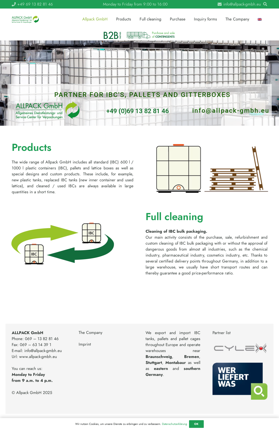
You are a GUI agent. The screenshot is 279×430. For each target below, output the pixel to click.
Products (31, 147)
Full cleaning (174, 216)
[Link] (25, 19)
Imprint (85, 344)
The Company (90, 332)
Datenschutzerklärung (174, 424)
